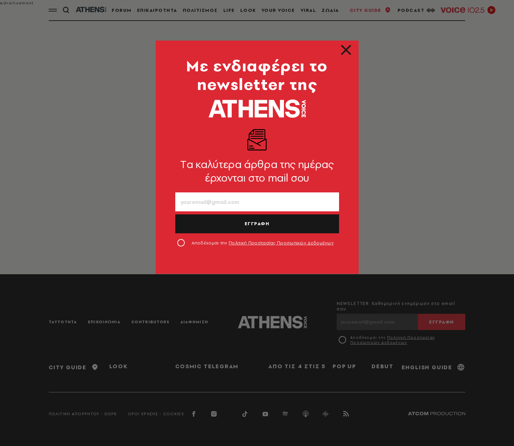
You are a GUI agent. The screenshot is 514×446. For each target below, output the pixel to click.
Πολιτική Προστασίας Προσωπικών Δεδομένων (281, 243)
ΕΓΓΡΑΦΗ (257, 223)
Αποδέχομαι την (263, 242)
